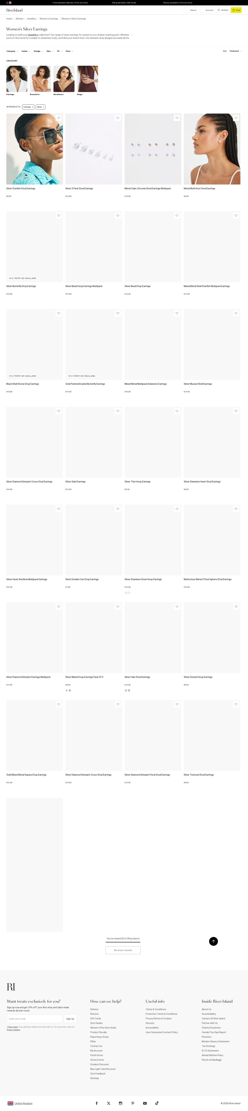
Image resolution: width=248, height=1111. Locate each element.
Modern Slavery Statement (215, 1041)
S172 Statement (210, 1050)
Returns (94, 1014)
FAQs (93, 1041)
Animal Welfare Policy (212, 1055)
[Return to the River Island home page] (16, 10)
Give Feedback (97, 1073)
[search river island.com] (191, 10)
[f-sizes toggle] (50, 51)
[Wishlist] (59, 118)
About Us (206, 1009)
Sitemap (94, 1078)
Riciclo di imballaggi (211, 1060)
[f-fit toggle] (60, 51)
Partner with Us (210, 1023)
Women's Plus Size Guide (103, 1027)
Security (150, 1023)
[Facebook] (97, 1103)
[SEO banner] (69, 36)
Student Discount (99, 1064)
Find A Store (96, 1055)
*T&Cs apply (12, 1027)
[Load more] (123, 950)
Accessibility (152, 1027)
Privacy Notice (13, 1030)
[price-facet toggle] (69, 51)
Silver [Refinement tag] (40, 107)
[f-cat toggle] (12, 51)
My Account (96, 1050)
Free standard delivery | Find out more (70, 3)
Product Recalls (98, 1032)
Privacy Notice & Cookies (159, 1018)
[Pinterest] (133, 1103)
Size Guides (96, 1023)
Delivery (94, 1009)
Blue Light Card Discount (103, 1069)
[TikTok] (157, 1103)
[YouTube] (145, 1103)
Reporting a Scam (99, 1037)
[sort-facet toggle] (231, 51)
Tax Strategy (208, 1046)
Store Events (97, 1060)
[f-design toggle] (38, 51)
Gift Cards (95, 1018)
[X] (109, 1103)
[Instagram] (120, 1103)
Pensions (206, 1037)
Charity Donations (211, 1027)
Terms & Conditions (156, 1009)
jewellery (33, 35)
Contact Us (96, 1046)
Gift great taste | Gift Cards (124, 3)
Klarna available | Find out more (177, 3)
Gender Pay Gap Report (214, 1032)
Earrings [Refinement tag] (28, 107)
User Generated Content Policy (162, 1032)
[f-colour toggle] (26, 51)
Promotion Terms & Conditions (161, 1014)
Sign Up (70, 1019)
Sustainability (209, 1014)
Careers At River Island (213, 1018)
